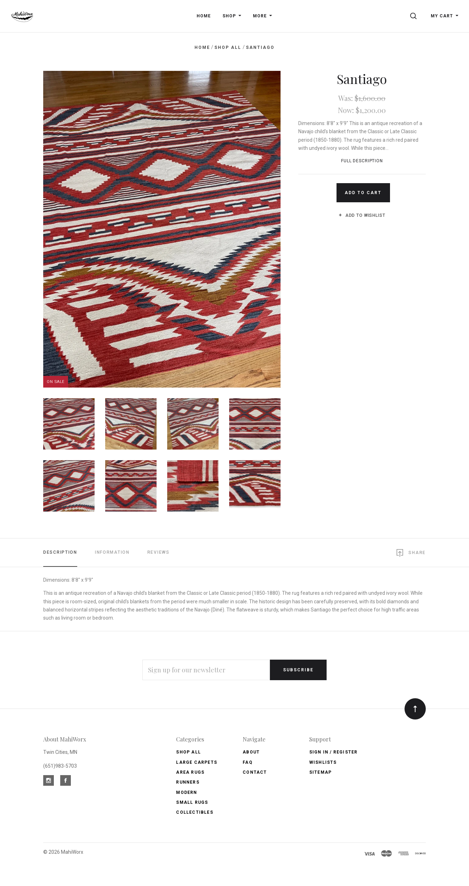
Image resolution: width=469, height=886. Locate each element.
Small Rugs (192, 802)
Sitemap (320, 772)
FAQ (248, 762)
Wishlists (323, 762)
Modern (186, 792)
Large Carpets (196, 762)
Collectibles (194, 812)
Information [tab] (112, 552)
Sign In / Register (333, 752)
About (251, 752)
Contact (255, 772)
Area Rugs (190, 772)
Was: (346, 98)
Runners (187, 782)
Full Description (362, 160)
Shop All (188, 752)
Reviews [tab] (158, 552)
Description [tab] (60, 552)
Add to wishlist (362, 215)
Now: (347, 110)
